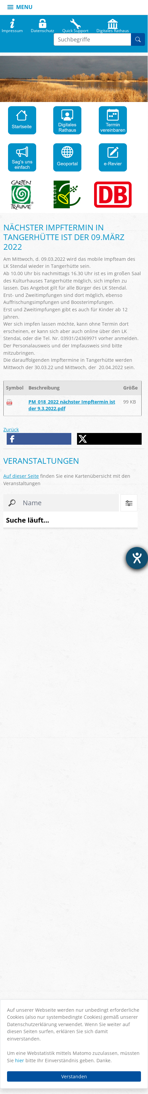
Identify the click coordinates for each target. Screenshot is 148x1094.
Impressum (12, 29)
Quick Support (75, 29)
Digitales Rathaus (112, 29)
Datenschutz (42, 29)
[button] (39, 439)
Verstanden (74, 1076)
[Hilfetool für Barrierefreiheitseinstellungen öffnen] (137, 558)
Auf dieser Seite (21, 476)
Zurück (11, 429)
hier (19, 1060)
